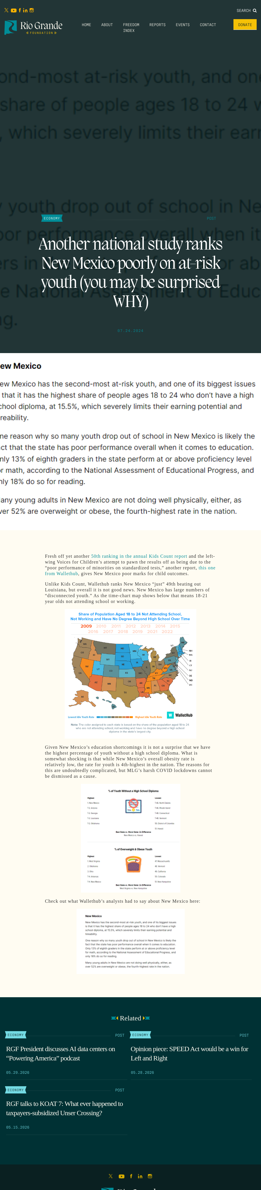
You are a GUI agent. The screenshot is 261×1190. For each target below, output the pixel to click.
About (107, 24)
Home (86, 24)
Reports (157, 24)
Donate (245, 24)
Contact (208, 24)
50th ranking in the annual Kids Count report (139, 556)
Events (183, 24)
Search (247, 10)
